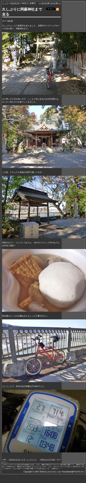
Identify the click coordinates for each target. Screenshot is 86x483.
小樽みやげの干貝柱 (47, 460)
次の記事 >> (55, 3)
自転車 (10, 21)
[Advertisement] (73, 39)
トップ (5, 3)
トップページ (31, 460)
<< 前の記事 (44, 3)
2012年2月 (15, 3)
